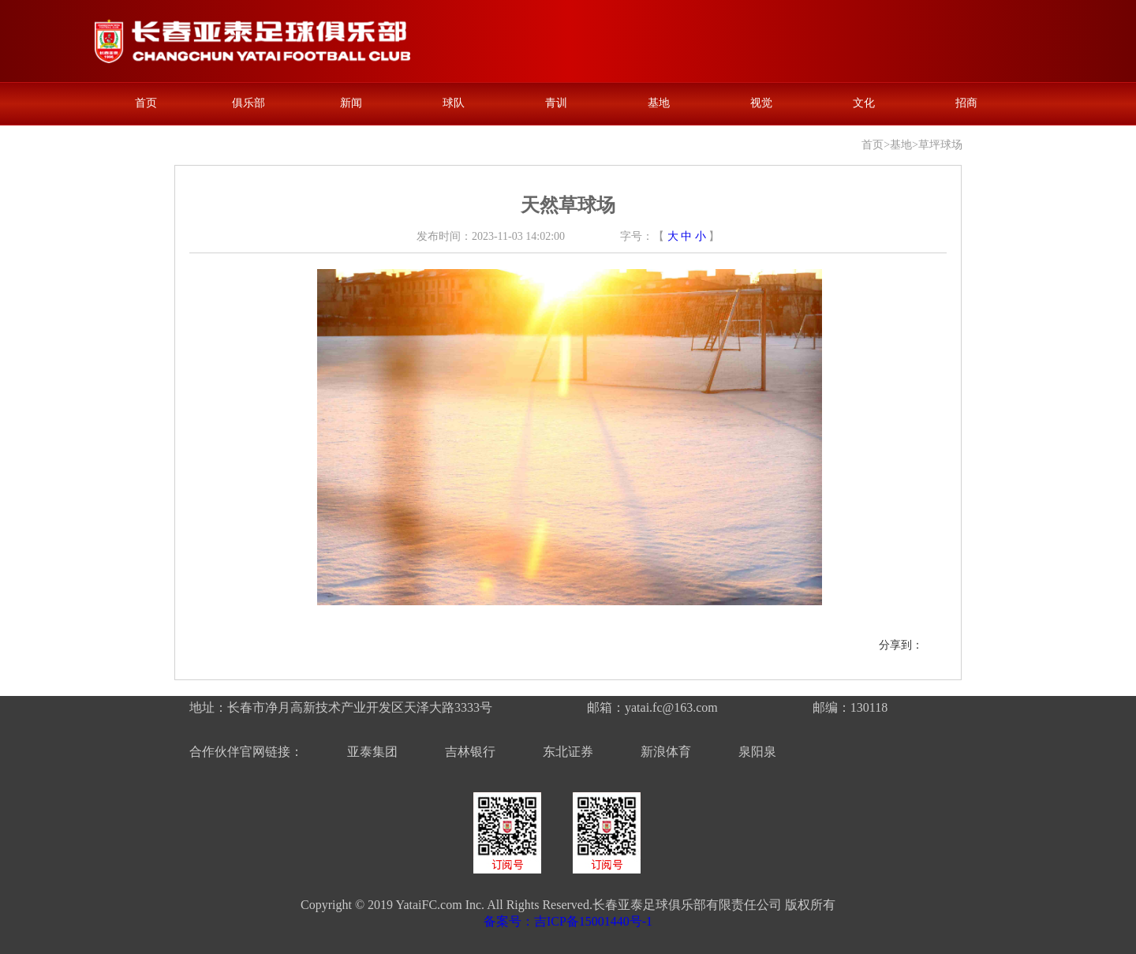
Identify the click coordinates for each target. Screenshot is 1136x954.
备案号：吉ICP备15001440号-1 (568, 921)
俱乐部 (248, 103)
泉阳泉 (757, 751)
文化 (864, 103)
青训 (556, 103)
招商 (966, 103)
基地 (659, 103)
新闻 (351, 103)
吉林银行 (470, 751)
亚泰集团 (372, 751)
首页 (146, 103)
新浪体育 (666, 751)
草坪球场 (940, 145)
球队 (454, 103)
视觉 (761, 103)
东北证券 (568, 751)
